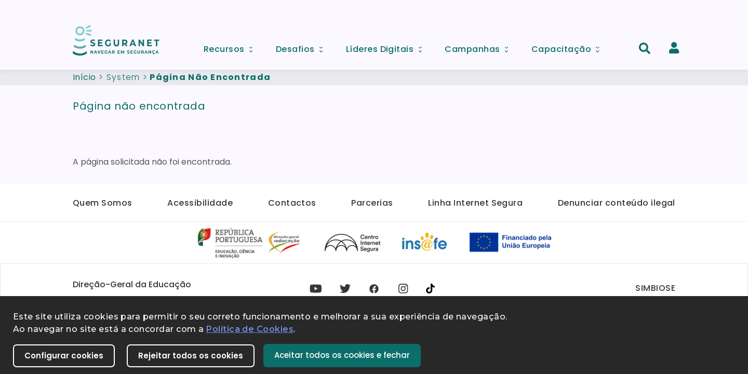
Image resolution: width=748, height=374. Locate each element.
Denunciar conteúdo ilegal (616, 203)
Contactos (292, 203)
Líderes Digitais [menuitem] (387, 46)
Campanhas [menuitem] (480, 46)
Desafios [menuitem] (303, 46)
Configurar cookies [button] (63, 355)
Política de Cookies (249, 329)
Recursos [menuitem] (232, 46)
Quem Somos (102, 203)
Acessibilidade (200, 203)
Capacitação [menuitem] (568, 46)
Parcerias (372, 203)
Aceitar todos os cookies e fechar (342, 355)
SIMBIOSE (655, 288)
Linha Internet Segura (475, 203)
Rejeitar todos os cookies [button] (190, 355)
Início (84, 77)
